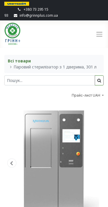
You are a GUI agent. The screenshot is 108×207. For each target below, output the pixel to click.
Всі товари (19, 61)
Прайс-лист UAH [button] (86, 95)
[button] (11, 163)
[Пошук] (99, 80)
